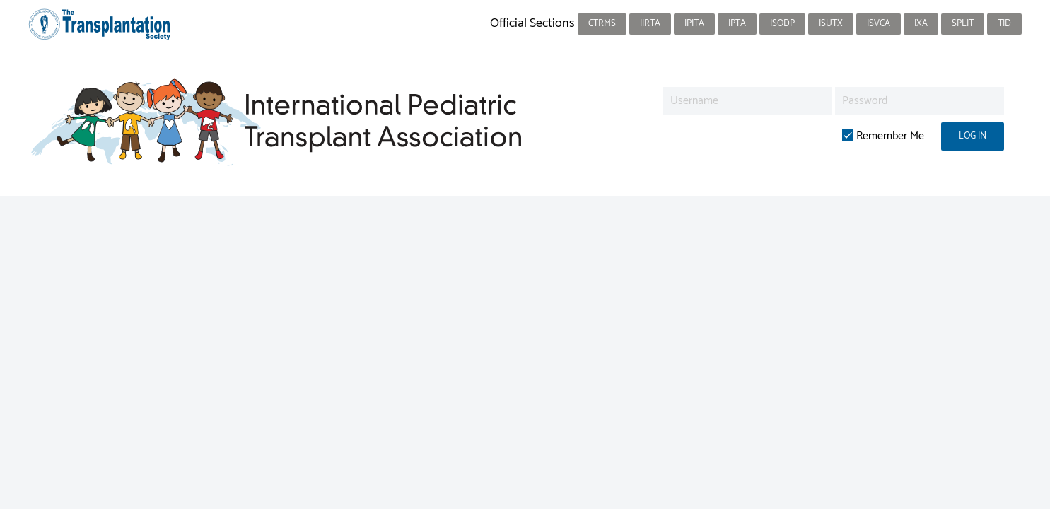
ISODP (782, 23)
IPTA (737, 23)
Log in (972, 136)
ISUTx (831, 23)
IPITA (694, 23)
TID (1004, 23)
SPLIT (963, 23)
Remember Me (883, 136)
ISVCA (878, 23)
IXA (921, 23)
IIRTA (650, 23)
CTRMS (602, 23)
